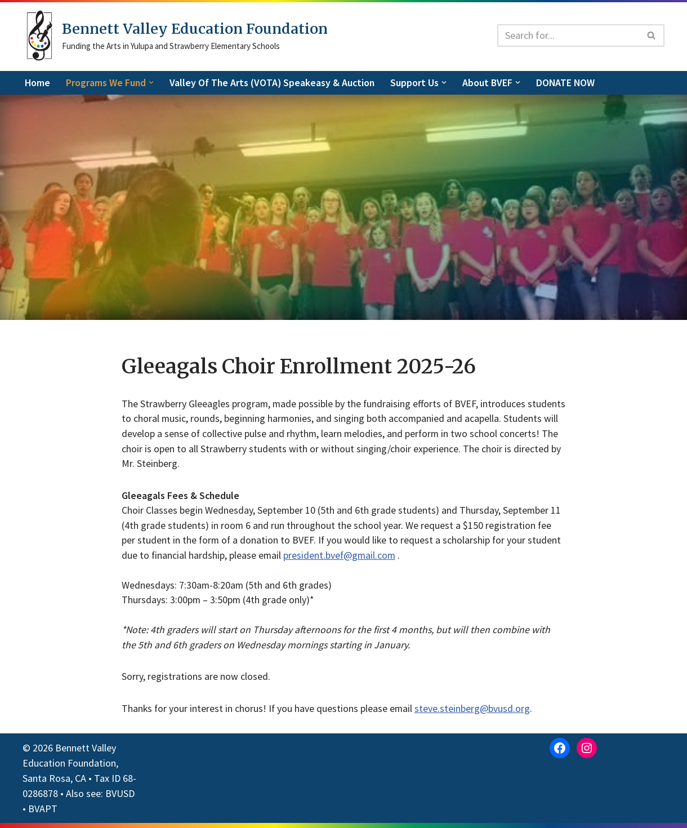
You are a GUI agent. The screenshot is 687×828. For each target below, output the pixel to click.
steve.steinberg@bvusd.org (474, 713)
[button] (152, 82)
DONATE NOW (570, 83)
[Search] (568, 35)
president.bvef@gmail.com (341, 558)
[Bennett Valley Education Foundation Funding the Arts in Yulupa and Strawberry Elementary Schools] (175, 35)
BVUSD (120, 798)
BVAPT (42, 813)
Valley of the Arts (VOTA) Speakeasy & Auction (274, 83)
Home (38, 83)
